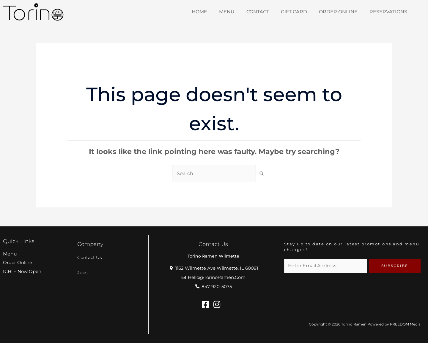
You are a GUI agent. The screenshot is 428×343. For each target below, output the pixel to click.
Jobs (82, 272)
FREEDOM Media (405, 324)
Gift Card (294, 12)
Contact (257, 12)
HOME (199, 12)
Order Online (338, 12)
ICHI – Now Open (22, 271)
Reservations (388, 12)
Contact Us (89, 257)
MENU (227, 12)
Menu (10, 254)
